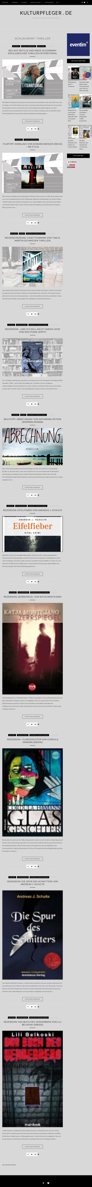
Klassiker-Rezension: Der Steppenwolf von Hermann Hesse (83, 145)
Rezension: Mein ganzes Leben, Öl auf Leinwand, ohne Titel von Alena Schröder (84, 86)
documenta (49, 2)
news (22, 233)
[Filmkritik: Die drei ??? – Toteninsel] (75, 73)
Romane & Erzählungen (35, 233)
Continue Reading (32, 121)
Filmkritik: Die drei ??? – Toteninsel (72, 84)
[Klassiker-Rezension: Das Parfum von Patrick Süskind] (75, 132)
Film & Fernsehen (28, 46)
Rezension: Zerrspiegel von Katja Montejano (33, 597)
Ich (57, 2)
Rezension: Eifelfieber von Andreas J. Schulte (32, 510)
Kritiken (41, 46)
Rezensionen (21, 324)
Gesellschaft (35, 2)
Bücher (5, 2)
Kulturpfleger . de (46, 13)
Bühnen (15, 2)
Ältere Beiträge (9, 1165)
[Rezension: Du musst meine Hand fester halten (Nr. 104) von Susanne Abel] (75, 101)
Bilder (24, 2)
